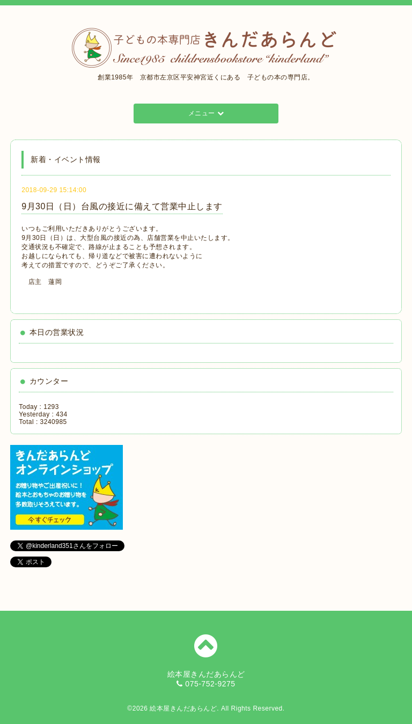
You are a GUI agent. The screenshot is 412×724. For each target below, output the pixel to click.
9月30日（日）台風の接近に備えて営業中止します (122, 206)
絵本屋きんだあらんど (183, 708)
